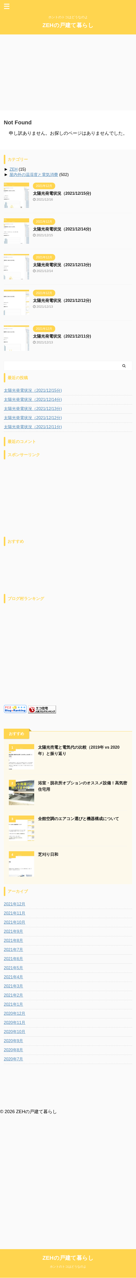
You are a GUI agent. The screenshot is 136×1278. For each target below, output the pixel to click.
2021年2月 (13, 995)
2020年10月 (14, 1032)
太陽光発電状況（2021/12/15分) (62, 193)
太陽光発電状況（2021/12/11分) (62, 336)
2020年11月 (14, 1022)
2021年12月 (14, 904)
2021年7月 (13, 949)
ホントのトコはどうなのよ (68, 1104)
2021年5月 (13, 968)
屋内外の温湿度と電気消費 (33, 174)
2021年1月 (13, 1004)
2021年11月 (14, 913)
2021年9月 (13, 931)
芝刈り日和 (48, 854)
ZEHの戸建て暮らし (68, 25)
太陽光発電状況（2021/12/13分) (62, 265)
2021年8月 (13, 940)
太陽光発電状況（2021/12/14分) (62, 229)
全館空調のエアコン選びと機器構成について (78, 819)
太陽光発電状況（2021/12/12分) (62, 300)
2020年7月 (13, 1059)
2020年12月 (14, 1013)
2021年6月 (13, 959)
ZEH (13, 169)
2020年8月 (13, 1050)
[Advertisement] (68, 72)
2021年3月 (13, 986)
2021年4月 (13, 977)
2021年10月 (14, 922)
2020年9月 (13, 1041)
